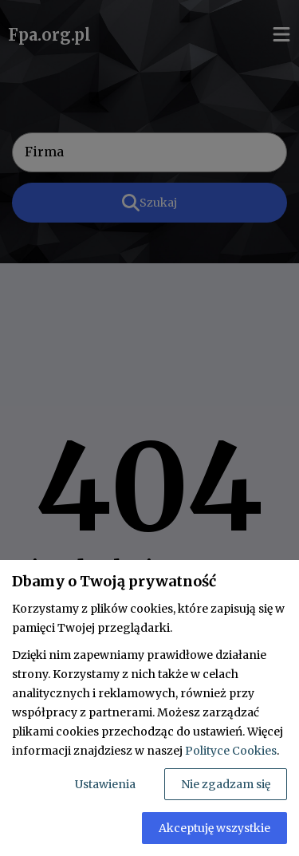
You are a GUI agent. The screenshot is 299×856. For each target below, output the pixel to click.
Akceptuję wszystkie (214, 828)
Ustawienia (105, 784)
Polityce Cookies (231, 751)
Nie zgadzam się (225, 784)
